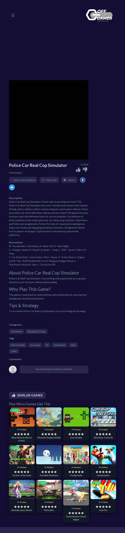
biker (14, 351)
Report (71, 179)
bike (73, 344)
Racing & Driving (36, 331)
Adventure (16, 331)
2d (47, 344)
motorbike (59, 344)
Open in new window (24, 179)
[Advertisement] (62, 54)
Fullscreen (51, 179)
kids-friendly (18, 344)
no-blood (35, 344)
